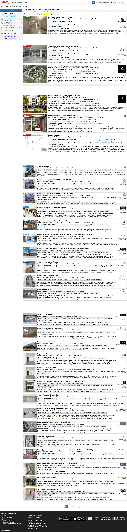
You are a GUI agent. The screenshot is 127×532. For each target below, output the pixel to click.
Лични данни (31, 519)
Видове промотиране (8, 522)
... (71, 506)
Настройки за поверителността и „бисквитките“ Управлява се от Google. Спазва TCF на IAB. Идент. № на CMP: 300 (38, 526)
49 (74, 506)
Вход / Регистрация (118, 2)
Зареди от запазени (7, 38)
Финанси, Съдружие (8, 33)
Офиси (30, 522)
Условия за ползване (34, 517)
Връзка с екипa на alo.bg (35, 520)
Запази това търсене (8, 36)
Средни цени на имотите (35, 515)
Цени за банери (6, 519)
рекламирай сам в (120, 85)
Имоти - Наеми (7, 31)
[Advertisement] (71, 90)
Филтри (11, 10)
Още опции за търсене (50, 11)
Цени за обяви (6, 520)
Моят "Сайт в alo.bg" (8, 517)
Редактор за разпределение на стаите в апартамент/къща (99, 518)
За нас (4, 515)
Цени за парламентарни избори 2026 (13, 523)
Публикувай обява (102, 2)
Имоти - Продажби (8, 28)
